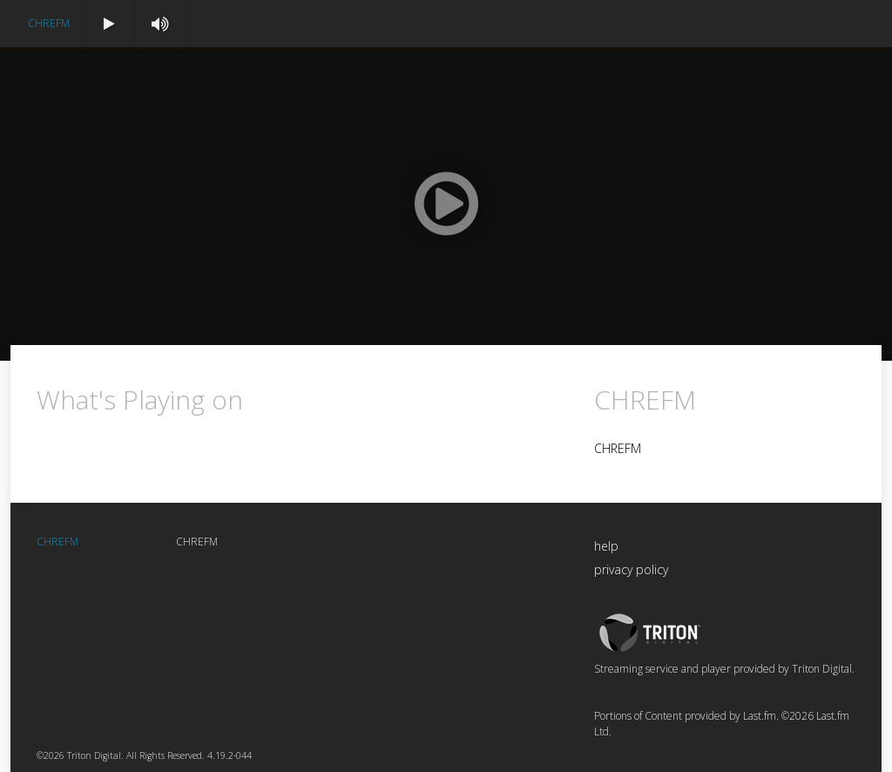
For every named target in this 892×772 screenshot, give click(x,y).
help (606, 546)
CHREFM (49, 23)
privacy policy (631, 569)
